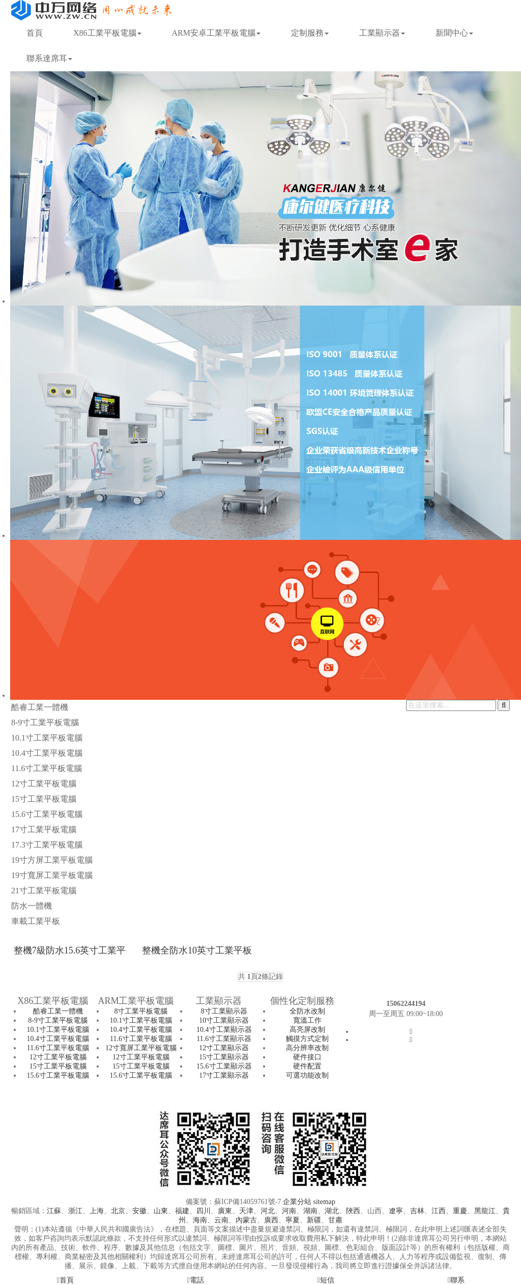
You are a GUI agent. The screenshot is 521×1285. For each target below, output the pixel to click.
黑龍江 (485, 1211)
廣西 (271, 1220)
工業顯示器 (382, 33)
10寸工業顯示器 (224, 1020)
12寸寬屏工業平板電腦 (141, 1048)
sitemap (324, 1202)
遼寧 (396, 1211)
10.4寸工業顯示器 (224, 1029)
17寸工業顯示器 (224, 1075)
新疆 (314, 1220)
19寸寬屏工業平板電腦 (52, 875)
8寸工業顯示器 (224, 1011)
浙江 (75, 1211)
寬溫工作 (307, 1020)
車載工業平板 (35, 921)
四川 (203, 1211)
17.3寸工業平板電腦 (46, 844)
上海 (97, 1211)
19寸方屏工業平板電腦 (52, 860)
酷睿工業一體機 (39, 707)
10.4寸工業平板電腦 (46, 753)
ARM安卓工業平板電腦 (216, 33)
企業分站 (297, 1202)
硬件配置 (307, 1066)
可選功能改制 (307, 1075)
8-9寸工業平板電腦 (45, 722)
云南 (221, 1220)
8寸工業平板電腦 (140, 1011)
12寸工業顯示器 (224, 1048)
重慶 (460, 1211)
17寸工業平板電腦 (43, 829)
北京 (118, 1211)
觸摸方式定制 (307, 1039)
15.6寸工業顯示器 (224, 1066)
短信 (325, 1280)
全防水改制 (307, 1011)
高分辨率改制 (307, 1048)
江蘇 (54, 1211)
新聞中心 (454, 33)
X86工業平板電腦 (107, 33)
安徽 (139, 1211)
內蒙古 (246, 1220)
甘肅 (335, 1220)
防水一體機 (31, 905)
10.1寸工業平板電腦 (46, 737)
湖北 (332, 1211)
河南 (289, 1211)
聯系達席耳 (49, 58)
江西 (438, 1211)
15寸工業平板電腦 (43, 799)
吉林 (417, 1211)
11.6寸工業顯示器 (223, 1039)
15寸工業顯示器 (224, 1057)
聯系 (455, 1280)
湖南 (310, 1211)
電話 (195, 1280)
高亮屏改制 (307, 1029)
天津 (246, 1211)
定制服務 (310, 33)
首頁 (34, 33)
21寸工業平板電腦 (43, 890)
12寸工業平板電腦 (43, 783)
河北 (267, 1211)
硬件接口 (307, 1057)
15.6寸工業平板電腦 (46, 814)
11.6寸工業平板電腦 (46, 768)
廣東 (225, 1211)
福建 (182, 1211)
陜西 (353, 1211)
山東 (161, 1211)
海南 (200, 1220)
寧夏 (292, 1220)
